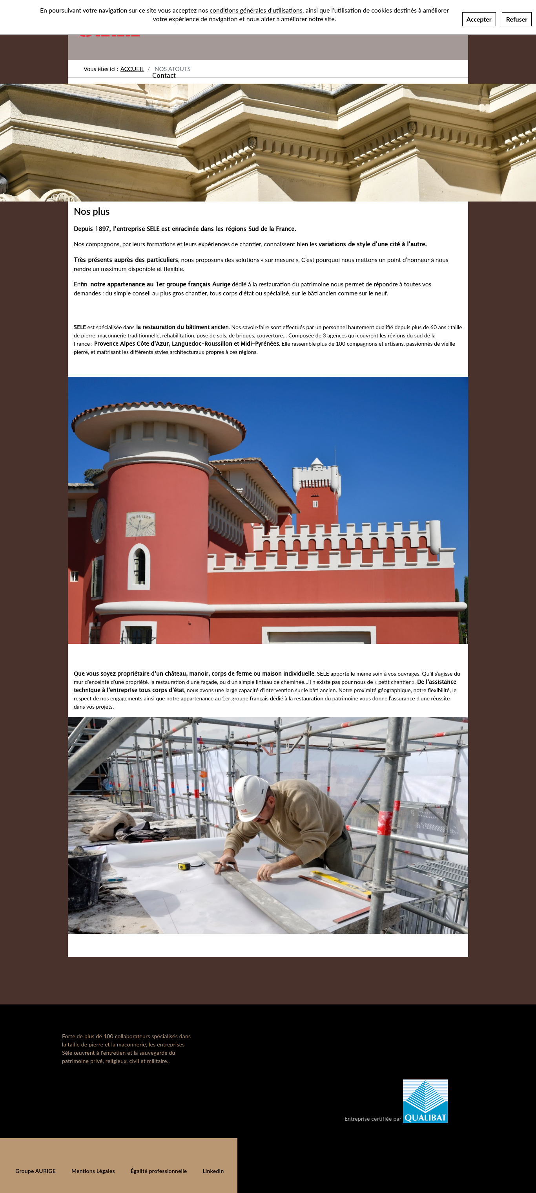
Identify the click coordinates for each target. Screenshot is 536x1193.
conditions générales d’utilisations (256, 7)
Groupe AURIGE (35, 1170)
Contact (164, 75)
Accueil (132, 68)
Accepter (479, 16)
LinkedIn (213, 1170)
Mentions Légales (93, 1170)
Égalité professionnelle (159, 1170)
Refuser (516, 16)
